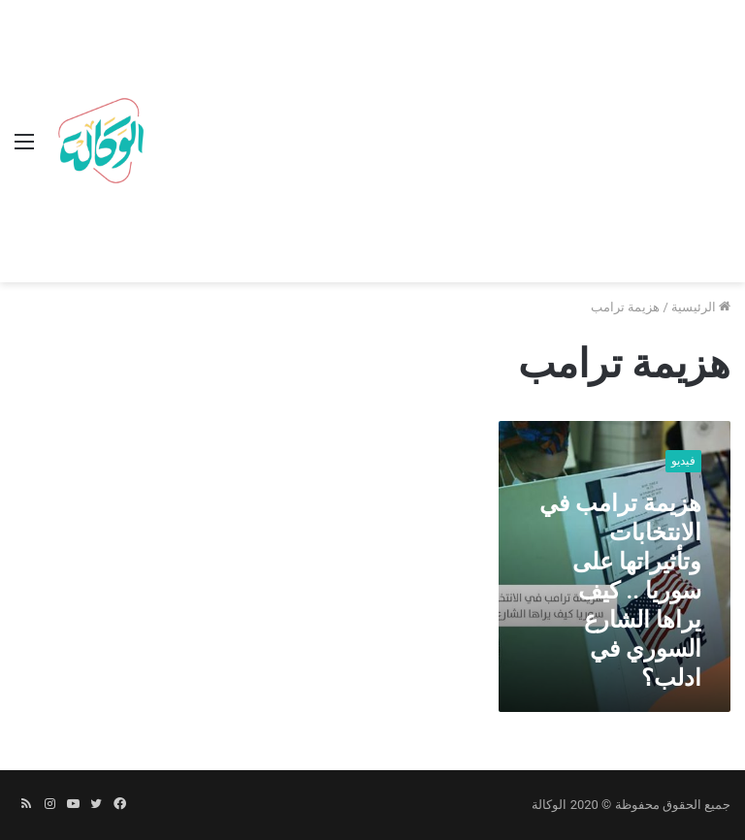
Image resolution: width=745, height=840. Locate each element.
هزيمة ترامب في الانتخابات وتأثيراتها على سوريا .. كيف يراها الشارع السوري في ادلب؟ (620, 591)
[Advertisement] (441, 145)
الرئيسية (700, 307)
